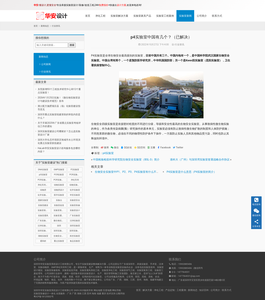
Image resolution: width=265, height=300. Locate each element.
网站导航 (116, 290)
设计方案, (122, 5)
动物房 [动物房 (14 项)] (43, 190)
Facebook (164, 147)
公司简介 (202, 15)
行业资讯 (46, 71)
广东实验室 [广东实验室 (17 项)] (75, 215)
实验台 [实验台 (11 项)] (59, 200)
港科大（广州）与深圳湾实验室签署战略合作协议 (200, 159)
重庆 (104, 293)
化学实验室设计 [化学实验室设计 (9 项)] (44, 195)
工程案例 (181, 290)
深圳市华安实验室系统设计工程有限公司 (53, 290)
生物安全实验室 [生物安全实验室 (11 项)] (60, 236)
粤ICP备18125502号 (44, 296)
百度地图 (107, 290)
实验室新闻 (185, 15)
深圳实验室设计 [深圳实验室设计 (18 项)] (75, 231)
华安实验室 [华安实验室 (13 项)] (75, 195)
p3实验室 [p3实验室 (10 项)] (43, 174)
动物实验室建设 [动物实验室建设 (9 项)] (75, 185)
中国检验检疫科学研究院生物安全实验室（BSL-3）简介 (126, 159)
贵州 (89, 293)
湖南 (79, 293)
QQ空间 (139, 147)
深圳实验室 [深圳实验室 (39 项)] (75, 225)
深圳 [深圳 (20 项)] (59, 225)
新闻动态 (43, 56)
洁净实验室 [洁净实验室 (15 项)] (75, 220)
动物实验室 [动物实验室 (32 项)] (59, 185)
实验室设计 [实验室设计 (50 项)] (75, 210)
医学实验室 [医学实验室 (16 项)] (59, 195)
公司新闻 (46, 64)
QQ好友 (126, 147)
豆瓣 (151, 147)
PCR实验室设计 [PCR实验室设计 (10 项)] (60, 180)
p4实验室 (108, 153)
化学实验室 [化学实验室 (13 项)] (75, 190)
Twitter (178, 147)
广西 (74, 293)
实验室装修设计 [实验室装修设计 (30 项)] (60, 210)
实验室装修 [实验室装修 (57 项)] (75, 205)
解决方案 (147, 290)
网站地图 (98, 290)
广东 (69, 293)
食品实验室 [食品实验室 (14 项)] (75, 241)
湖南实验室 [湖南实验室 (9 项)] (43, 236)
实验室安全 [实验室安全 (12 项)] (75, 200)
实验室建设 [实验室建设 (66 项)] (43, 205)
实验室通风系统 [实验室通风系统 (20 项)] (60, 215)
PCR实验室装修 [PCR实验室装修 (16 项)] (44, 180)
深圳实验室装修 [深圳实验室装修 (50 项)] (60, 231)
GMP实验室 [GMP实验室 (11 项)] (59, 169)
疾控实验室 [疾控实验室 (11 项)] (75, 236)
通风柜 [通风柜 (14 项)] (43, 241)
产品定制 (170, 290)
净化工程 (100, 15)
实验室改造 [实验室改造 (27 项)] (59, 205)
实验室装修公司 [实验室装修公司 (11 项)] (44, 210)
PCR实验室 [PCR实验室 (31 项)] (59, 174)
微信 (115, 147)
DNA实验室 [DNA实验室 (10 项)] (43, 169)
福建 (99, 293)
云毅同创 (120, 293)
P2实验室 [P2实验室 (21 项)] (75, 169)
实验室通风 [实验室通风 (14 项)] (43, 215)
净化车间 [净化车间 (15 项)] (75, 180)
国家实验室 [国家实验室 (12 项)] (43, 200)
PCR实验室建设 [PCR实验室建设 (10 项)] (75, 174)
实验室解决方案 (119, 15)
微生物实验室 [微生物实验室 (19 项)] (60, 220)
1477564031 (183, 272)
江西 (84, 293)
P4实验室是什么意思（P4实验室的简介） (191, 171)
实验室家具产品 (142, 15)
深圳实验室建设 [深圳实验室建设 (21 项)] (44, 231)
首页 (87, 15)
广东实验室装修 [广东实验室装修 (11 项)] (44, 220)
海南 (94, 293)
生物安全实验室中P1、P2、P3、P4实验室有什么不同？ (128, 171)
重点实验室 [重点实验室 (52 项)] (59, 241)
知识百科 (204, 290)
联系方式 (217, 15)
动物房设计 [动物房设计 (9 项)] (59, 190)
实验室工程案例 (165, 15)
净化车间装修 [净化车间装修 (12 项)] (44, 185)
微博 (105, 147)
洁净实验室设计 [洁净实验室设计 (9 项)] (44, 225)
